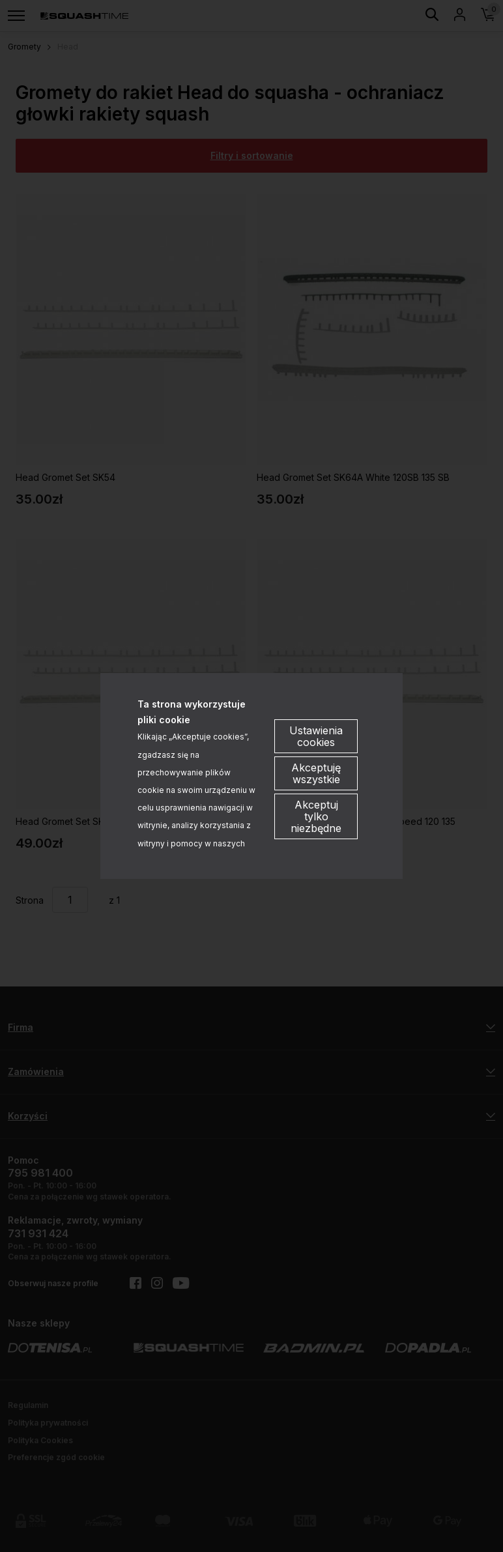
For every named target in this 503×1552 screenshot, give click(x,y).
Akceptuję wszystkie (316, 773)
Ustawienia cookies (316, 736)
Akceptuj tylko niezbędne (316, 816)
